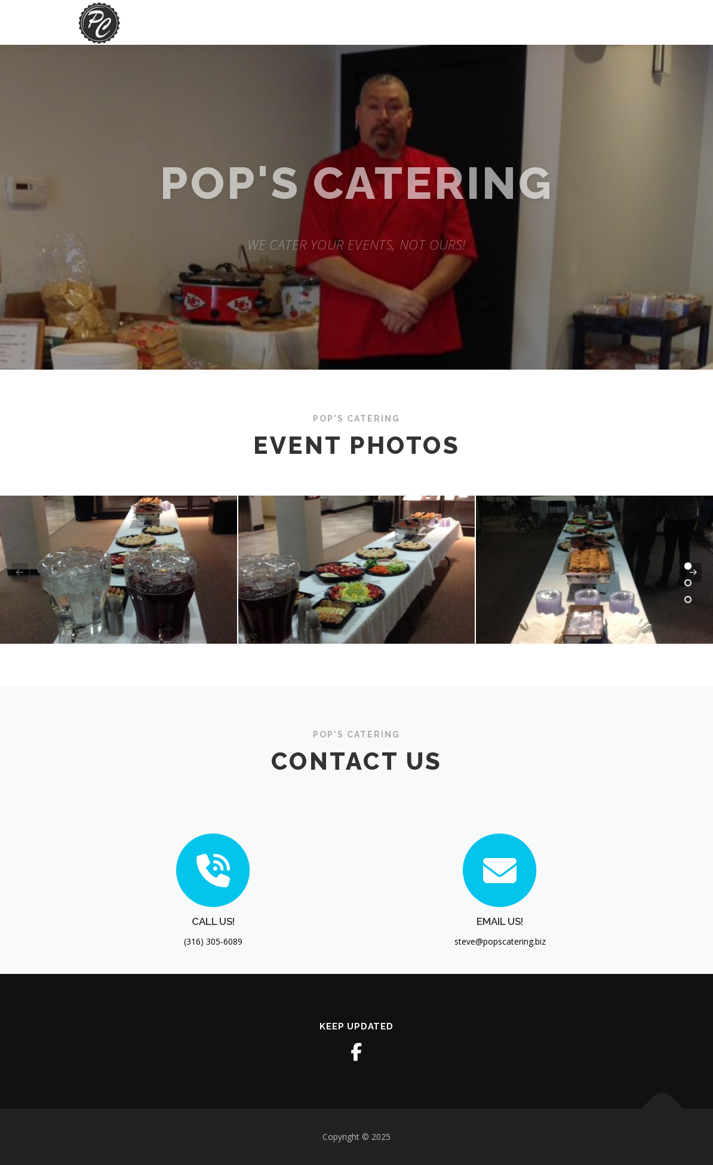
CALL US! (213, 967)
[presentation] (19, 572)
